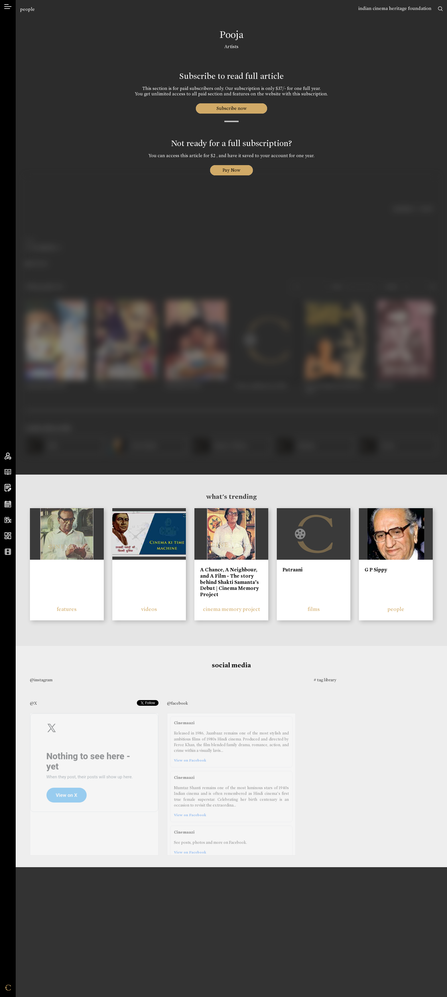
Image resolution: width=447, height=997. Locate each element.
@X (33, 703)
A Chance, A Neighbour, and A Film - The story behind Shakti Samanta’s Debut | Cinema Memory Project (229, 582)
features (67, 609)
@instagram (41, 679)
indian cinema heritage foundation (394, 8)
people (27, 9)
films (314, 609)
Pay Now (231, 170)
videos (149, 609)
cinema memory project (231, 609)
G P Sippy (376, 570)
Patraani (292, 570)
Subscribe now (231, 108)
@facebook (177, 703)
